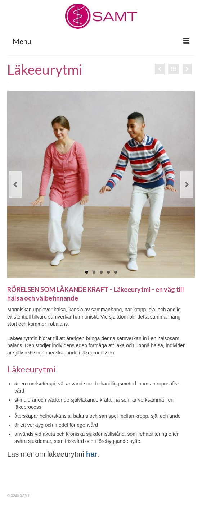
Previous (15, 184)
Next (186, 184)
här (91, 454)
